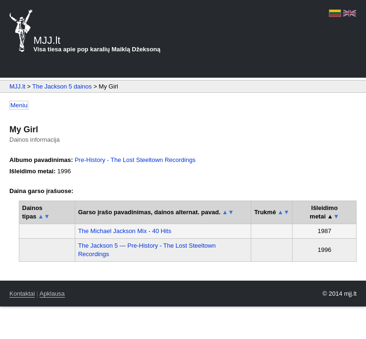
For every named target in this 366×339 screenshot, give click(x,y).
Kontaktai (22, 293)
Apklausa (52, 293)
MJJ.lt (17, 86)
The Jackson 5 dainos (62, 86)
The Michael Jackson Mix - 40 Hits (124, 230)
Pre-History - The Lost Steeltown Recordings (135, 159)
